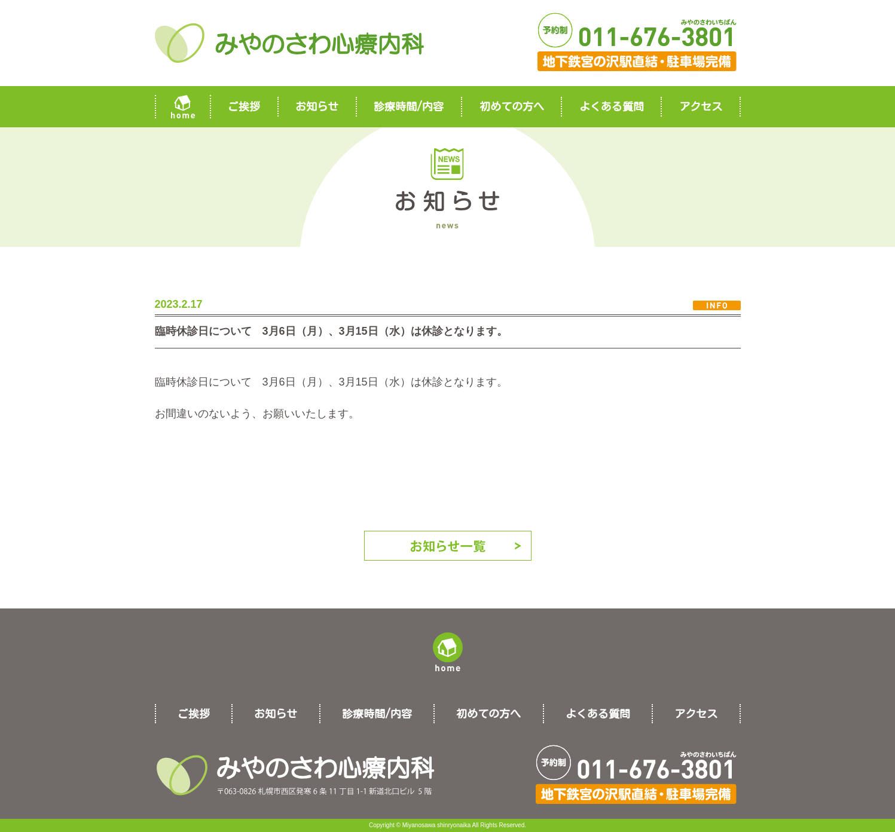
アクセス (700, 106)
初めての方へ (511, 106)
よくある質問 (611, 106)
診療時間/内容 (409, 106)
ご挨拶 (244, 106)
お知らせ (316, 106)
